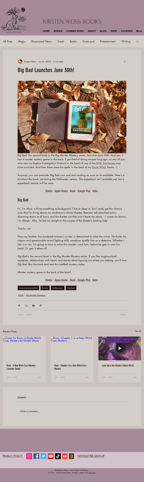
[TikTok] (58, 456)
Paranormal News (41, 41)
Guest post (88, 41)
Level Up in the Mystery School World (118, 365)
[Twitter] (43, 456)
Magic (21, 41)
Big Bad (71, 288)
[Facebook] (36, 456)
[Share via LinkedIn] (33, 305)
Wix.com (92, 472)
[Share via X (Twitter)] (26, 305)
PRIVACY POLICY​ (12, 456)
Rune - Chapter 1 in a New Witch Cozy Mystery (70, 367)
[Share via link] (40, 305)
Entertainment (108, 41)
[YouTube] (51, 456)
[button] (57, 31)
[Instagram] (29, 456)
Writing (126, 41)
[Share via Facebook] (19, 305)
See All (138, 331)
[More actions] (124, 61)
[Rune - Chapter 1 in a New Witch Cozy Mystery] (72, 348)
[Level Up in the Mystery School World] (119, 348)
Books (73, 41)
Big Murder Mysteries (36, 295)
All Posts (7, 41)
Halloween (58, 288)
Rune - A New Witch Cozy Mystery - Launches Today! (21, 367)
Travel (61, 41)
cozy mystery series (28, 288)
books (45, 288)
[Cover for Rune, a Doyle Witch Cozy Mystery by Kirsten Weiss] (24, 348)
